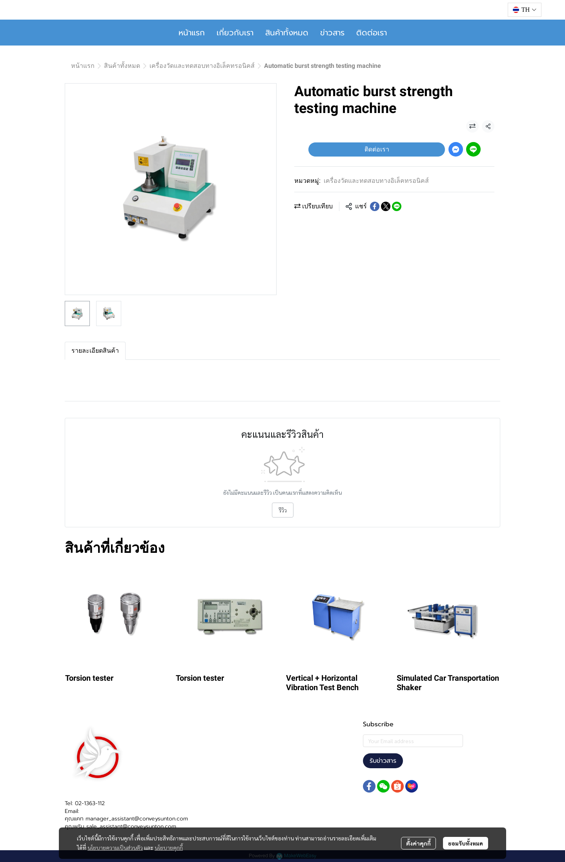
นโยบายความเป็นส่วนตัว (115, 847)
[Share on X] (385, 206)
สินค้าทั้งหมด (286, 32)
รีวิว (283, 510)
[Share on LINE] (396, 206)
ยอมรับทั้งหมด (465, 843)
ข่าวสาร (332, 32)
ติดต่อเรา (371, 32)
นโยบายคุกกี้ (169, 847)
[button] (524, 10)
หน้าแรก (192, 32)
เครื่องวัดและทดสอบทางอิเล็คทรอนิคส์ (202, 65)
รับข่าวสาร (383, 760)
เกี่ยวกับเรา (235, 32)
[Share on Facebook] (374, 206)
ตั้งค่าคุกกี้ (418, 843)
